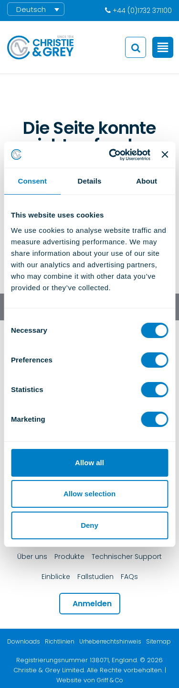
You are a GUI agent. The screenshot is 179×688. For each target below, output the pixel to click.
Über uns (32, 556)
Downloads (23, 641)
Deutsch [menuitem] (31, 9)
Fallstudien (95, 576)
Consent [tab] (32, 181)
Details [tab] (90, 181)
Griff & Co (110, 680)
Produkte (69, 556)
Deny (89, 525)
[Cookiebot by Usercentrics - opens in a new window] (112, 155)
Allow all (89, 463)
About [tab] (146, 181)
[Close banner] (164, 154)
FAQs (129, 576)
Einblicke (56, 576)
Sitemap (158, 641)
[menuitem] (35, 9)
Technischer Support (127, 556)
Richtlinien (59, 641)
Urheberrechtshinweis (110, 641)
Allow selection (89, 494)
